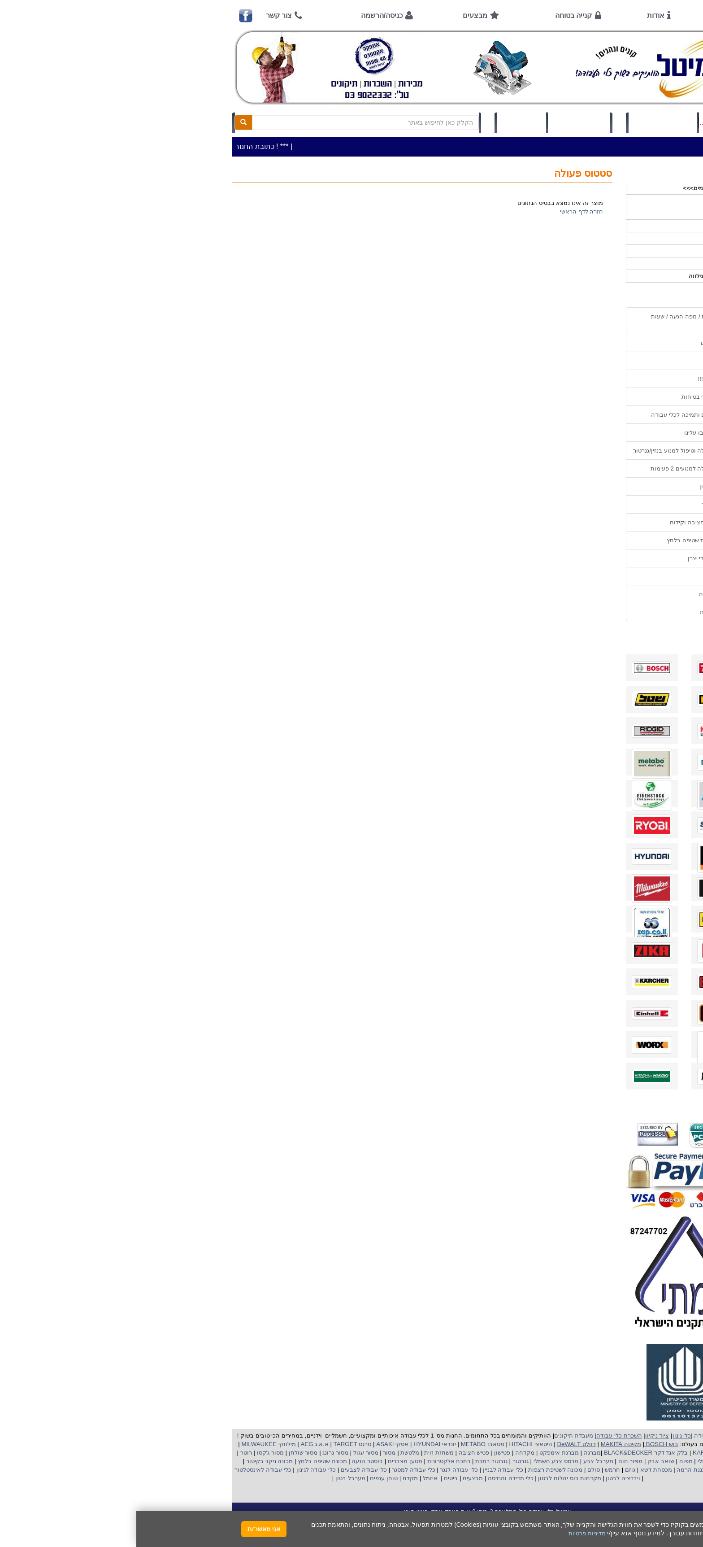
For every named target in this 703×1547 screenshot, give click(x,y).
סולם (457, 1469)
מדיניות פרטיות (581, 594)
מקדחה (388, 1452)
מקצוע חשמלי (578, 1461)
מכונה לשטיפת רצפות (418, 1469)
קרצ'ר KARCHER (578, 1452)
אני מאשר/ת (127, 1529)
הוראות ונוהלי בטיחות (572, 396)
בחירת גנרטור (583, 504)
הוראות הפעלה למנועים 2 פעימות (557, 468)
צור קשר (143, 15)
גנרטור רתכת (354, 1461)
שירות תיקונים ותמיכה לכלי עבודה (557, 414)
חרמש (476, 1469)
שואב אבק (523, 1461)
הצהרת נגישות (582, 612)
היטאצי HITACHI (393, 1444)
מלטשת (273, 1452)
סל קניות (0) (442, 122)
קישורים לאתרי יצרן (575, 558)
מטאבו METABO (345, 1444)
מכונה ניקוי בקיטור (132, 1461)
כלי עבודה (590, 200)
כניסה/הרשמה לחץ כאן (527, 122)
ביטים (314, 1478)
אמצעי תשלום (582, 343)
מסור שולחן (166, 1452)
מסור (253, 1452)
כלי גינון (593, 225)
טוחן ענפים (246, 1478)
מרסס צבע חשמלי (418, 1461)
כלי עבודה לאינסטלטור (126, 1469)
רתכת (327, 1461)
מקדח (274, 1478)
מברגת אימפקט (421, 1452)
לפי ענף (593, 263)
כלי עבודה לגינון (179, 1469)
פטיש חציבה (337, 1452)
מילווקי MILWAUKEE (132, 1444)
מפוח (549, 1461)
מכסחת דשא (518, 1469)
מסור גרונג (198, 1452)
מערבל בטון (213, 1478)
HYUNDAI (289, 1444)
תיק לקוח (385, 122)
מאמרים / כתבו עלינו (574, 432)
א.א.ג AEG (177, 1444)
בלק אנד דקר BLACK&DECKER (508, 1452)
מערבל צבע (461, 1461)
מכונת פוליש (588, 1469)
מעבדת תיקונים (437, 1435)
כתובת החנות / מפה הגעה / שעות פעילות (557, 320)
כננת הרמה (554, 1469)
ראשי (587, 15)
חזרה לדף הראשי (445, 211)
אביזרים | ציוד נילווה (577, 276)
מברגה (455, 1452)
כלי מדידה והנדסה (374, 1478)
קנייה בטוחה (437, 15)
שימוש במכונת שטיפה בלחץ (565, 540)
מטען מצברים (268, 1461)
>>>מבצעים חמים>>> (575, 188)
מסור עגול (228, 1452)
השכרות (593, 238)
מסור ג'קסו (133, 1452)
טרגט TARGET (215, 1444)
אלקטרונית (304, 1461)
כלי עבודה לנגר (322, 1469)
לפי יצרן (593, 251)
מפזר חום (493, 1461)
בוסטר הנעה (230, 1461)
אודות (519, 15)
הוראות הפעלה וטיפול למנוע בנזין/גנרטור (548, 450)
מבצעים (338, 15)
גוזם (494, 1469)
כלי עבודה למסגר (276, 1469)
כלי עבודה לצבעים (227, 1469)
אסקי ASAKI (256, 1444)
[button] (684, 1505)
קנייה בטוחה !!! (580, 378)
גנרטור (383, 1461)
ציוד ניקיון (591, 213)
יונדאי (313, 1444)
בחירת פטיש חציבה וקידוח (567, 522)
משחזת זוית (301, 1452)
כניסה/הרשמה (245, 15)
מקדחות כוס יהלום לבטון (432, 1478)
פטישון (366, 1452)
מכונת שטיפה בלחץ (185, 1461)
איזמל (293, 1478)
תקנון (593, 576)
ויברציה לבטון (486, 1478)
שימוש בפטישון (581, 486)
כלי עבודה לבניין (366, 1469)
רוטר (110, 1452)
